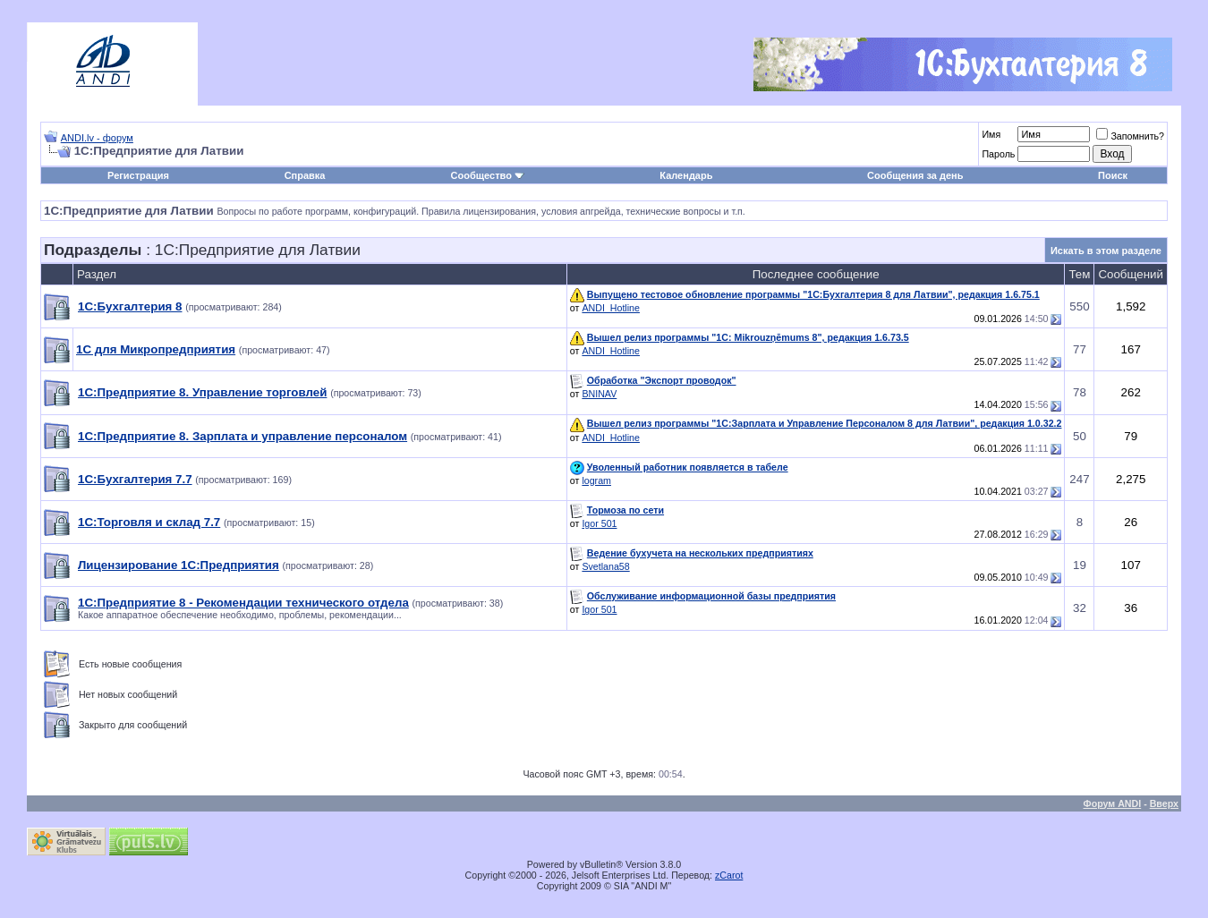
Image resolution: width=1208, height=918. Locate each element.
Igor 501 (599, 523)
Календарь (685, 175)
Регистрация (138, 175)
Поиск (1112, 175)
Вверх (1164, 803)
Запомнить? (1130, 136)
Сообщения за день (915, 175)
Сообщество (487, 175)
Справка (305, 175)
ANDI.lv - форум (97, 137)
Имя (991, 134)
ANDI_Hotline (611, 307)
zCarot (729, 875)
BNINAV (599, 393)
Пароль (998, 154)
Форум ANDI (1113, 803)
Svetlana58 (605, 566)
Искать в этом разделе (1106, 250)
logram (596, 480)
